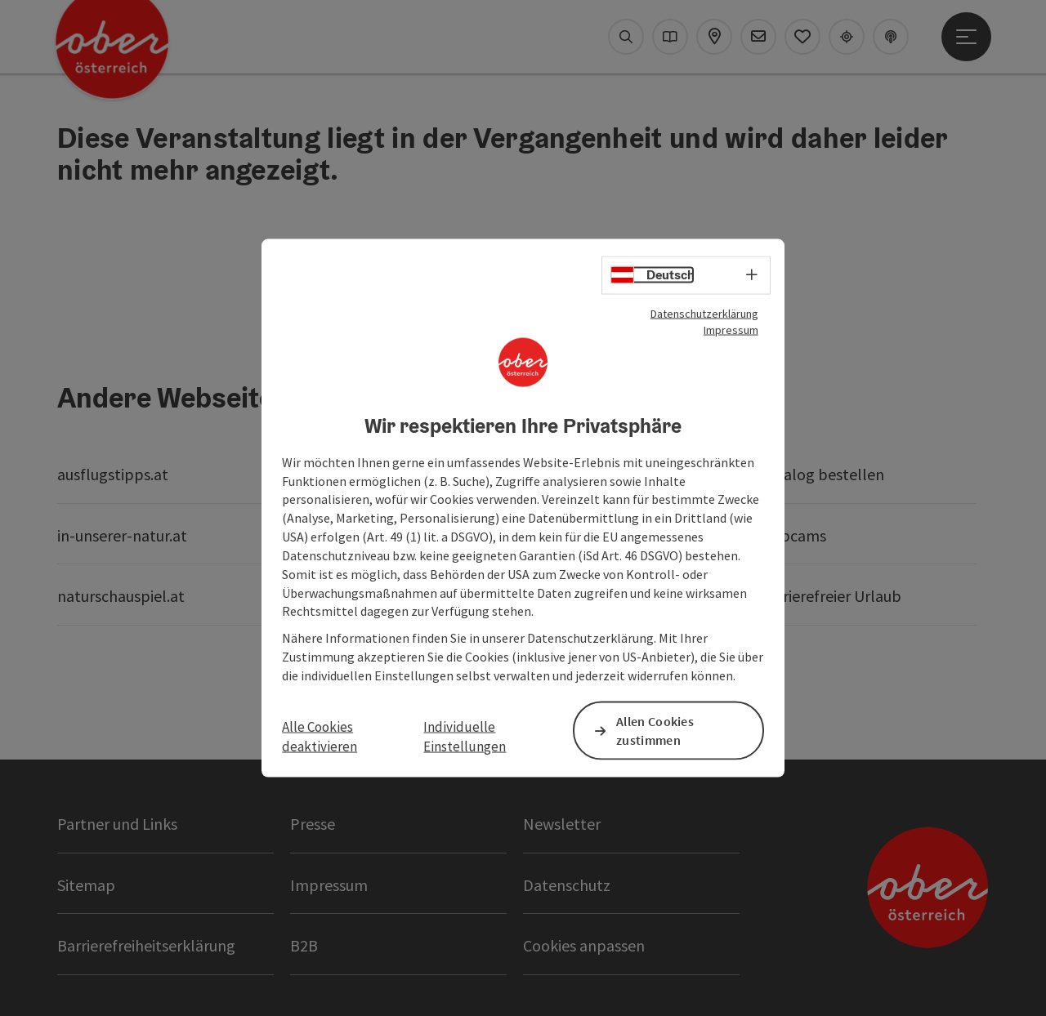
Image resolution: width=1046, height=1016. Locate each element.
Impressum (731, 330)
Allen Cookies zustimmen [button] (655, 730)
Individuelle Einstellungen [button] (464, 736)
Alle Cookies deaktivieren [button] (319, 736)
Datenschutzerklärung (704, 313)
